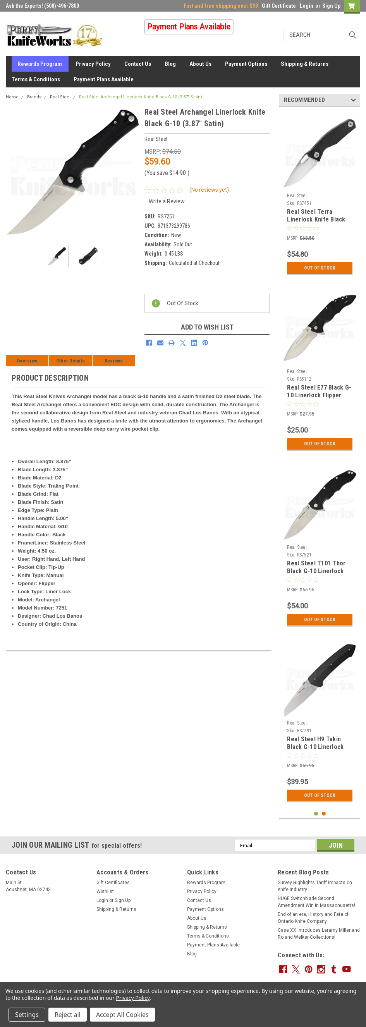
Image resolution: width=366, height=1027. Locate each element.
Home (12, 97)
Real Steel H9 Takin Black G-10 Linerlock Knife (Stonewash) (315, 746)
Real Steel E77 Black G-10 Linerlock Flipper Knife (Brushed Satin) (319, 395)
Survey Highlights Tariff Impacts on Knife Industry (315, 886)
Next (353, 101)
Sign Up (331, 6)
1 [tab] (316, 814)
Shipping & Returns (304, 63)
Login (306, 6)
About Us (200, 63)
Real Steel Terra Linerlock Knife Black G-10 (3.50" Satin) (316, 219)
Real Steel (60, 97)
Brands (34, 97)
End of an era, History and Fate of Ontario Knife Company (313, 918)
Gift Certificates (113, 882)
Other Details (70, 361)
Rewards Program (39, 63)
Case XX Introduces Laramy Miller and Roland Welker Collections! (319, 933)
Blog (170, 63)
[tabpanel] (319, 196)
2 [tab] (324, 814)
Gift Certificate (279, 6)
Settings (27, 1014)
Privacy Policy (93, 63)
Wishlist (105, 891)
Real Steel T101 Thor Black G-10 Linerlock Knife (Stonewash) (316, 571)
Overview (27, 361)
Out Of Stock (320, 268)
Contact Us (137, 63)
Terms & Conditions (36, 79)
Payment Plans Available (104, 79)
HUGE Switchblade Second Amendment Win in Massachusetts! (316, 902)
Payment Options (246, 63)
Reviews (114, 361)
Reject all (68, 1014)
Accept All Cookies (122, 1014)
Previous (346, 101)
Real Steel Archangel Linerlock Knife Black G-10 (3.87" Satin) (140, 97)
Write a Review (167, 201)
